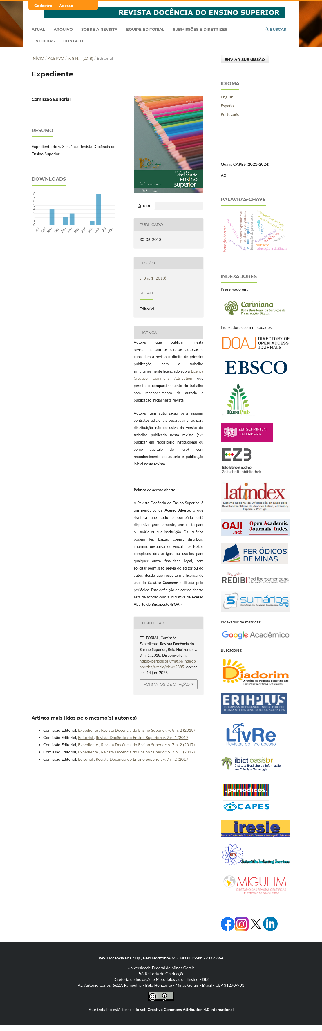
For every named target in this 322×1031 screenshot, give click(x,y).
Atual (38, 29)
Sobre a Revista (99, 29)
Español (228, 105)
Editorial (86, 737)
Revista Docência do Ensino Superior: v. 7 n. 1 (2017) (142, 737)
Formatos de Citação (167, 684)
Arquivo (63, 29)
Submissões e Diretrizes (200, 29)
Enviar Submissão (245, 59)
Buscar (276, 29)
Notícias (45, 41)
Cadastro (43, 5)
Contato (73, 41)
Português (230, 114)
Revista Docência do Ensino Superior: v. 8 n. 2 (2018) (148, 730)
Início (38, 58)
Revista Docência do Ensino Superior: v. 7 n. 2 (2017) (148, 744)
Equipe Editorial (145, 29)
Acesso (66, 5)
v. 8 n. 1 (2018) (80, 58)
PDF (146, 205)
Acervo (56, 58)
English (227, 96)
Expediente (88, 730)
